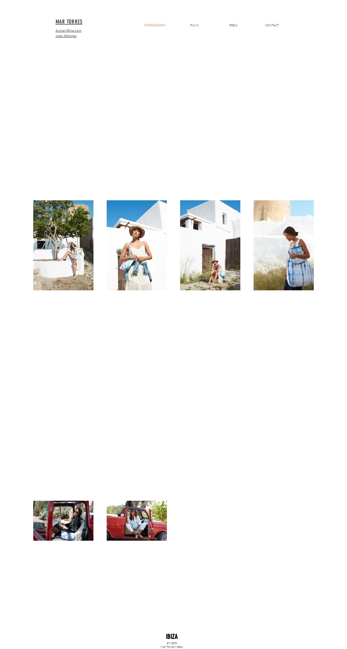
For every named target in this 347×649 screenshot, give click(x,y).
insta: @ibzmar (66, 36)
